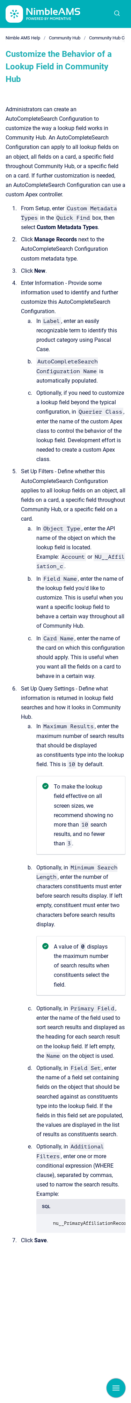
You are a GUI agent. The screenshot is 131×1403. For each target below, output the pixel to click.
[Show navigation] (116, 1388)
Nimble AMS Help (23, 37)
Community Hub (64, 37)
